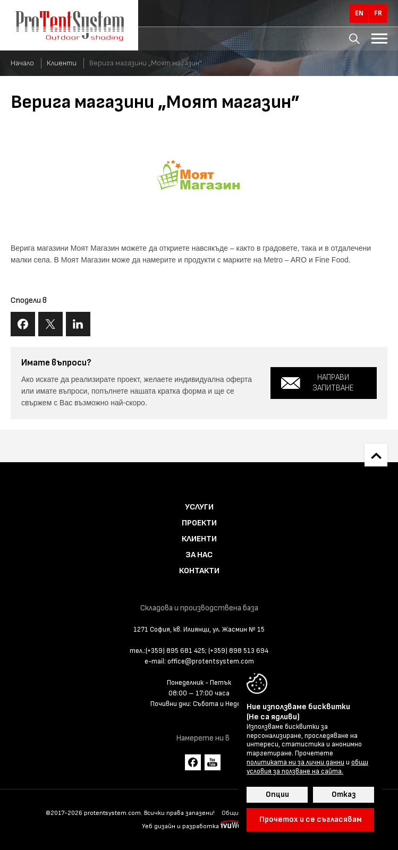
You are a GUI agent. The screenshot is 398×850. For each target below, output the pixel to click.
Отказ (343, 794)
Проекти (199, 523)
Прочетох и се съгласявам (310, 819)
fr (378, 13)
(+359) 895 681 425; (176, 651)
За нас (199, 555)
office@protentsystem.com (210, 661)
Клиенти (62, 62)
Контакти (199, 571)
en (359, 13)
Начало (22, 62)
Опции (277, 794)
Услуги (199, 507)
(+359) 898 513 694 (238, 651)
